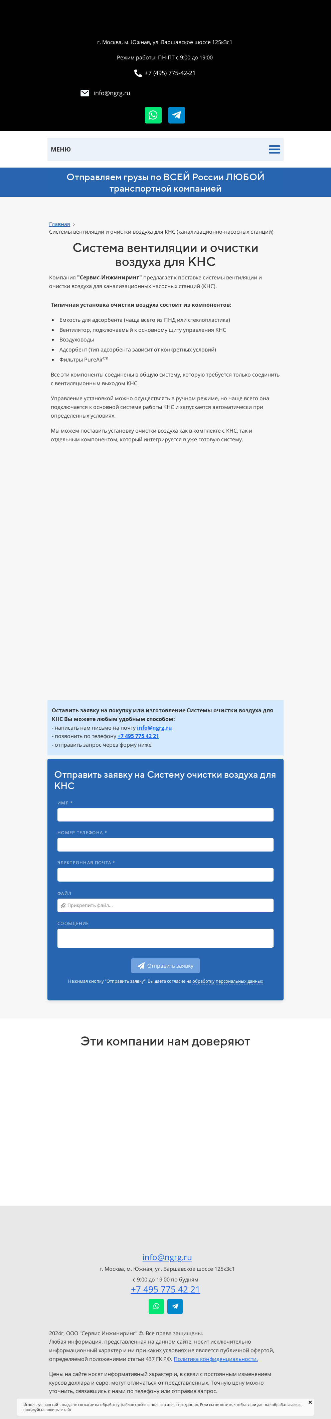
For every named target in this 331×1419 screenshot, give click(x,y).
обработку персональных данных (227, 981)
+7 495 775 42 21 (165, 1289)
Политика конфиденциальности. (216, 1359)
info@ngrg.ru (167, 1256)
